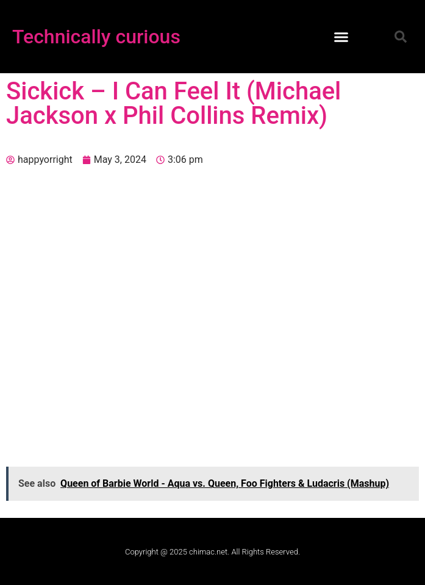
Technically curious (96, 36)
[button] (341, 36)
